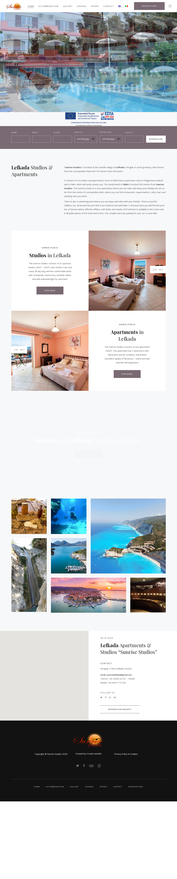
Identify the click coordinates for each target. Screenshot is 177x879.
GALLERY (74, 787)
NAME (14, 132)
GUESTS (129, 132)
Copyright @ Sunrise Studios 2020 (51, 754)
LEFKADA (89, 787)
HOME (37, 787)
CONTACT (117, 787)
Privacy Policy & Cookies (126, 754)
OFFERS (103, 787)
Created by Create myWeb (88, 753)
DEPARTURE (106, 132)
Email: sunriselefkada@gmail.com (116, 674)
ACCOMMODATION (55, 787)
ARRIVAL (78, 132)
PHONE (56, 132)
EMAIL (35, 132)
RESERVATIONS (136, 787)
